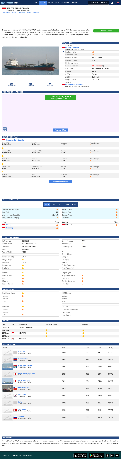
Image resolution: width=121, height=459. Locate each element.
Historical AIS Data (60, 181)
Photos (50, 2)
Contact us (5, 455)
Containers (65, 2)
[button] (112, 2)
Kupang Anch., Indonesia (74, 84)
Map (36, 2)
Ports (57, 2)
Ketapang (7, 228)
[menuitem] (6, 13)
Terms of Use (16, 455)
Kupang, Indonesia (72, 47)
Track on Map (60, 130)
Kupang (6, 225)
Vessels (43, 2)
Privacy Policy (27, 455)
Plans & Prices (106, 31)
